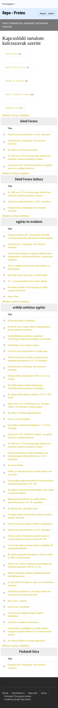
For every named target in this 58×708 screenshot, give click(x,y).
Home (5, 23)
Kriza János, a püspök (17, 601)
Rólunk (5, 693)
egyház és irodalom (15, 81)
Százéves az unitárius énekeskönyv (23, 622)
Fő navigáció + (8, 4)
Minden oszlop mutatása (15, 115)
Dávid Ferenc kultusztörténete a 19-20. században (29, 134)
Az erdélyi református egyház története (24, 413)
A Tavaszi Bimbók (15, 465)
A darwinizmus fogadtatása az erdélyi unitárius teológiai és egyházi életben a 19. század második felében (29, 631)
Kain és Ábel (13, 296)
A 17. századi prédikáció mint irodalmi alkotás (27, 281)
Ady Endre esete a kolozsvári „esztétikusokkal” (28, 275)
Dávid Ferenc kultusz (15, 67)
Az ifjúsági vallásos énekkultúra (21, 320)
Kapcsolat (32, 693)
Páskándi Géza (12, 108)
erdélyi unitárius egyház (17, 95)
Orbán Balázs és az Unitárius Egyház (23, 345)
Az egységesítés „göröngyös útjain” (23, 508)
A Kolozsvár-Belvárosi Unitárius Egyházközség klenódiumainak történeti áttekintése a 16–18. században (28, 456)
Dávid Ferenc (11, 54)
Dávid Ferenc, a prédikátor (19, 607)
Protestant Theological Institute (17, 696)
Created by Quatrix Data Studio (17, 699)
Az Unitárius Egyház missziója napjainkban (26, 641)
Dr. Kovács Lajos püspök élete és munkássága (27, 351)
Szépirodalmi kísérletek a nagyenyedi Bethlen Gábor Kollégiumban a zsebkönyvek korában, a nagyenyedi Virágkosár (30, 256)
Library (44, 693)
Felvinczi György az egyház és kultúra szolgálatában (30, 524)
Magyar (43, 13)
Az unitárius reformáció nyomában (23, 150)
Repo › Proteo (13, 12)
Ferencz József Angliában (19, 419)
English (51, 13)
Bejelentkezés (18, 693)
